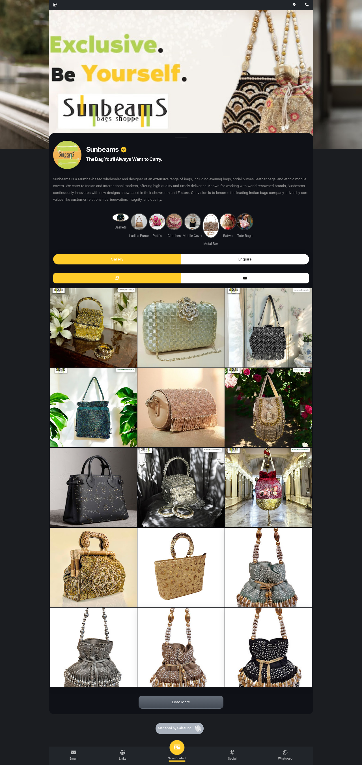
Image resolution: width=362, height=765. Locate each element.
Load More (181, 702)
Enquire (245, 259)
